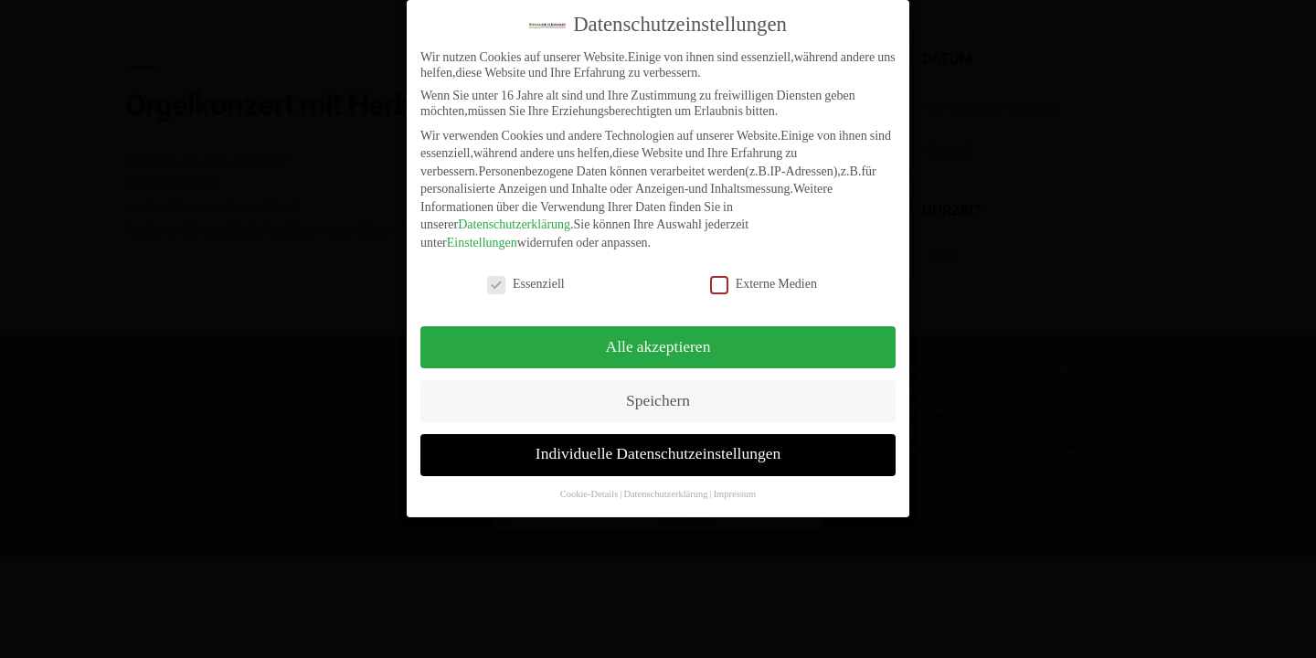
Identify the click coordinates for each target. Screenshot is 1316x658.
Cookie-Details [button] (589, 488)
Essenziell (526, 276)
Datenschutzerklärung (514, 218)
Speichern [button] (658, 394)
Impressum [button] (735, 488)
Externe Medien (763, 276)
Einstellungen (482, 236)
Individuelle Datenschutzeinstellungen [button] (658, 448)
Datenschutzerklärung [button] (665, 488)
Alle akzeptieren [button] (658, 340)
